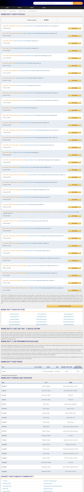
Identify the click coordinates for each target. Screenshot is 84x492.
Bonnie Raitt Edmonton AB (69, 319)
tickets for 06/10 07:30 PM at (22, 63)
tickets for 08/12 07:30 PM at (26, 122)
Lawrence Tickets (6, 491)
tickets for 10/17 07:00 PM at (29, 280)
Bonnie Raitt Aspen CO (14, 314)
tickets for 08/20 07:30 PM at (31, 159)
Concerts (19, 7)
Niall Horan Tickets (7, 483)
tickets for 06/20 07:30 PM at (30, 92)
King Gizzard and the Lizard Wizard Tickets (53, 486)
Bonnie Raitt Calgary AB (14, 319)
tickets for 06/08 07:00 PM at (27, 55)
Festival (44, 7)
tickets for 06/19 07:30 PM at (22, 85)
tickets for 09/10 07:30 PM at (33, 235)
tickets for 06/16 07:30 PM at (26, 70)
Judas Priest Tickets (48, 491)
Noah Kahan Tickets (48, 483)
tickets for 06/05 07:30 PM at (21, 40)
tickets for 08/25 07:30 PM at (34, 174)
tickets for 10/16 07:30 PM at (30, 273)
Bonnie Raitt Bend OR (41, 314)
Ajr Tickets (5, 480)
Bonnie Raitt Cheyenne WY (41, 319)
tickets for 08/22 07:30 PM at (27, 167)
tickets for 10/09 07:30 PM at (26, 250)
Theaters (32, 7)
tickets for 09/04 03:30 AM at (41, 212)
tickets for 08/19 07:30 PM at (21, 152)
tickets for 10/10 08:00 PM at (31, 258)
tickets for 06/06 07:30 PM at (21, 48)
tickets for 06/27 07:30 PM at (30, 115)
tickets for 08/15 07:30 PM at (30, 137)
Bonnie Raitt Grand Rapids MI (14, 321)
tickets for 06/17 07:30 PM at (23, 78)
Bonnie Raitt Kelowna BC (69, 324)
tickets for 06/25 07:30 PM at (20, 107)
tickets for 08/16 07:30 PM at (28, 145)
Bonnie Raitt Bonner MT (41, 316)
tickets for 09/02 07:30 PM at (23, 204)
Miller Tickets (5, 488)
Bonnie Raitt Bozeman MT (69, 316)
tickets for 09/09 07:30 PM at (27, 228)
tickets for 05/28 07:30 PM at (30, 25)
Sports (7, 7)
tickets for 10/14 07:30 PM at (31, 265)
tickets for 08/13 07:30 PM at (31, 130)
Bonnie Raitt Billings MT (68, 314)
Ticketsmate (15, 3)
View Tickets (74, 28)
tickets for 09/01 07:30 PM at (26, 197)
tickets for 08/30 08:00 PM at (26, 189)
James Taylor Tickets (7, 486)
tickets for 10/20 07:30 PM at (33, 287)
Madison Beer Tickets (48, 488)
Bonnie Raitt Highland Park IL (69, 321)
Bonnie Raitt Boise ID (14, 316)
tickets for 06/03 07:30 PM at (30, 33)
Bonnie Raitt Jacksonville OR (41, 324)
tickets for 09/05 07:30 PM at (25, 220)
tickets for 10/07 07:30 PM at (26, 243)
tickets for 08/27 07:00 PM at (30, 182)
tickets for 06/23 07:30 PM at (31, 100)
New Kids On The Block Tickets (50, 480)
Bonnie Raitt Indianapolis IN (14, 324)
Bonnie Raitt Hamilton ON (42, 321)
